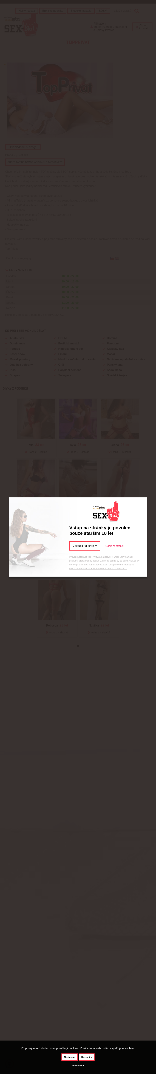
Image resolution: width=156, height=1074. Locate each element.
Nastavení (69, 1057)
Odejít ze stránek (115, 546)
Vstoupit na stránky (85, 545)
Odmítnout (78, 1065)
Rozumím (86, 1057)
